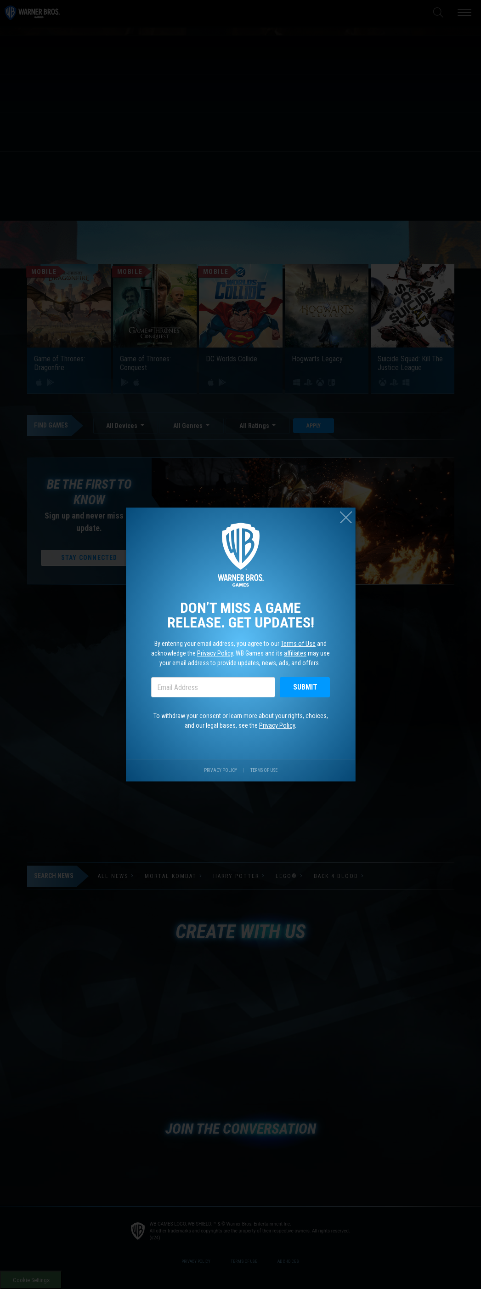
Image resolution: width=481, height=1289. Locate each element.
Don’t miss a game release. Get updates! (240, 615)
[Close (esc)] (346, 517)
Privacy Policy (215, 653)
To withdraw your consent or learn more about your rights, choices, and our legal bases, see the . (240, 720)
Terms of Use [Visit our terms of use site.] (263, 770)
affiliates (295, 653)
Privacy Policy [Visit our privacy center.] (220, 770)
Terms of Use (298, 643)
